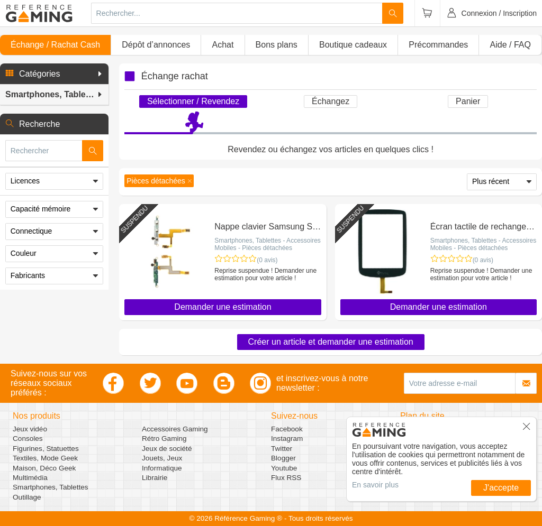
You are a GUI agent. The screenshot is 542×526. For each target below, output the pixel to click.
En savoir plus (375, 485)
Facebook (287, 429)
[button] (54, 74)
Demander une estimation (222, 306)
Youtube (284, 468)
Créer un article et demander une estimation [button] (330, 341)
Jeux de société (167, 449)
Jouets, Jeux (162, 458)
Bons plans (276, 44)
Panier (468, 101)
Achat (222, 44)
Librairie (154, 478)
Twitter (281, 449)
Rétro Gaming (164, 438)
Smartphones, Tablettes (50, 487)
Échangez (330, 101)
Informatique (162, 468)
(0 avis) (267, 260)
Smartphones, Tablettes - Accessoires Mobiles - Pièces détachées (267, 244)
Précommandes (438, 44)
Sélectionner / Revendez (193, 101)
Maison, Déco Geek (44, 468)
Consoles (28, 438)
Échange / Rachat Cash (55, 44)
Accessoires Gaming (175, 429)
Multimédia (30, 478)
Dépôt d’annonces (156, 44)
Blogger (283, 458)
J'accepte (501, 487)
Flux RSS (286, 478)
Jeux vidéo (30, 429)
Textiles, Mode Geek (45, 458)
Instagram (287, 438)
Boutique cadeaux (353, 44)
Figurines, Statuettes (46, 449)
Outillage (27, 497)
